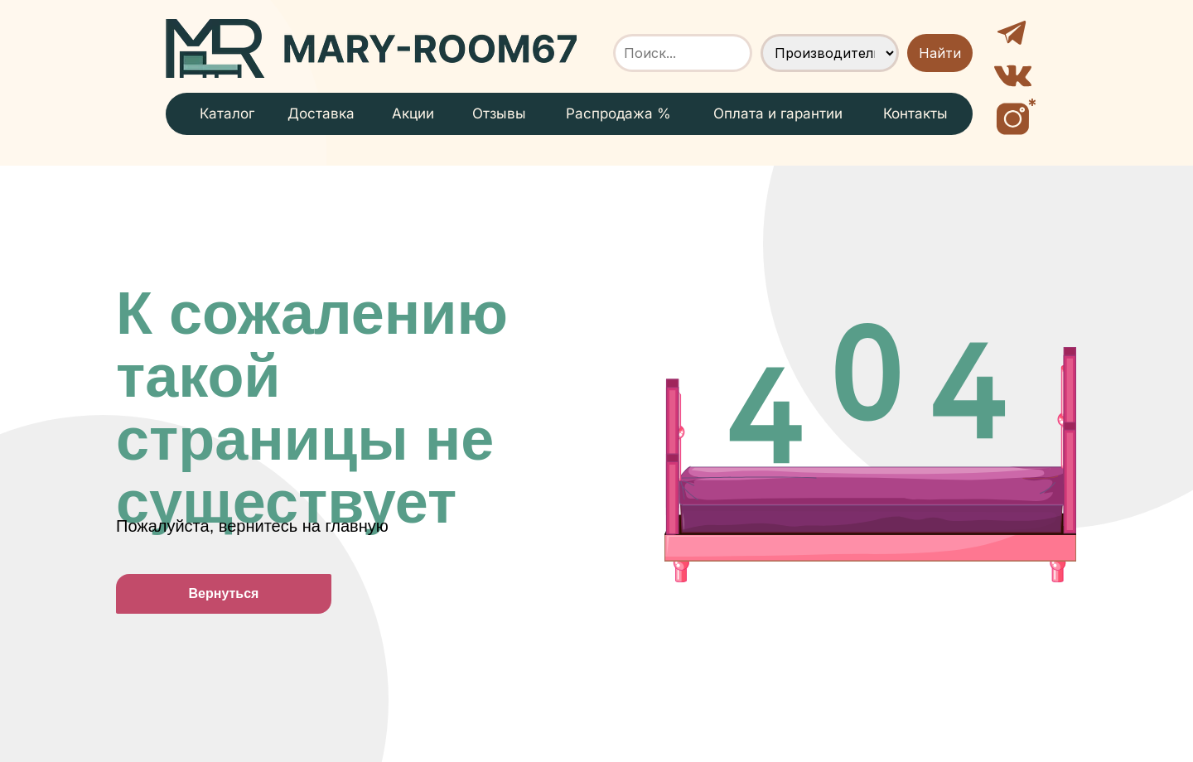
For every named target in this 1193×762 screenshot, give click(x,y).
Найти (940, 53)
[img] (371, 48)
